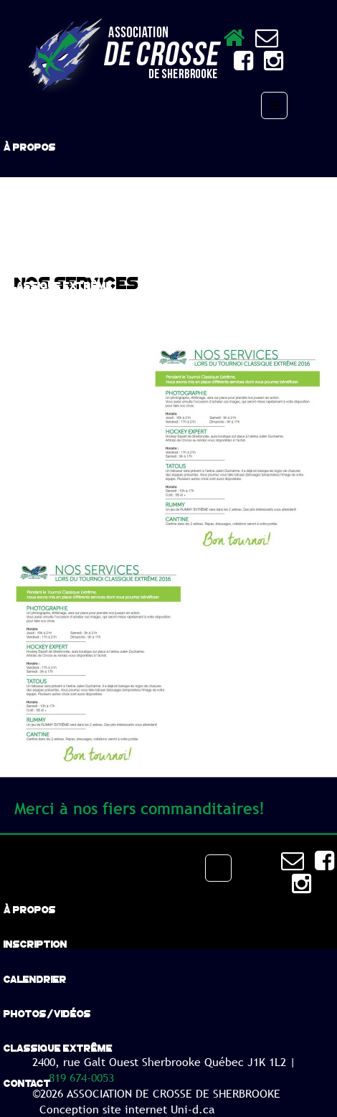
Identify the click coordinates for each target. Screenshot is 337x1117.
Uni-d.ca (192, 1109)
